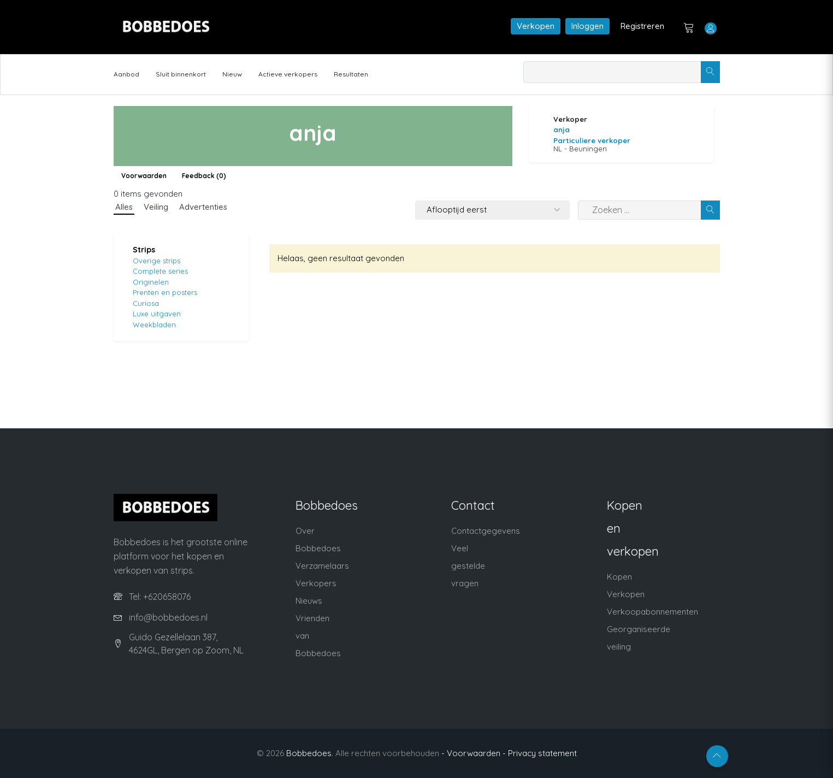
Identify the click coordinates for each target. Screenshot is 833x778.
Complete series (160, 271)
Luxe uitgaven (157, 313)
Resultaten (351, 74)
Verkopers (316, 583)
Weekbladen (154, 324)
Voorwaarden (144, 176)
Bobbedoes (309, 753)
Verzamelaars (322, 566)
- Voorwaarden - (473, 753)
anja (561, 129)
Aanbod (126, 74)
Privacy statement (542, 753)
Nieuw (232, 74)
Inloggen (587, 26)
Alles (124, 207)
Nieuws (309, 601)
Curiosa (146, 303)
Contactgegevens (485, 531)
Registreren (642, 26)
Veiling (156, 207)
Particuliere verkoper (591, 140)
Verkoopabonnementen (652, 611)
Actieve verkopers (287, 74)
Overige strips (156, 260)
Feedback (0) (204, 176)
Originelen (151, 282)
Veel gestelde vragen (468, 565)
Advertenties (203, 207)
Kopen (619, 576)
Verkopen (535, 26)
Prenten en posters (165, 292)
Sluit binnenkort (181, 74)
